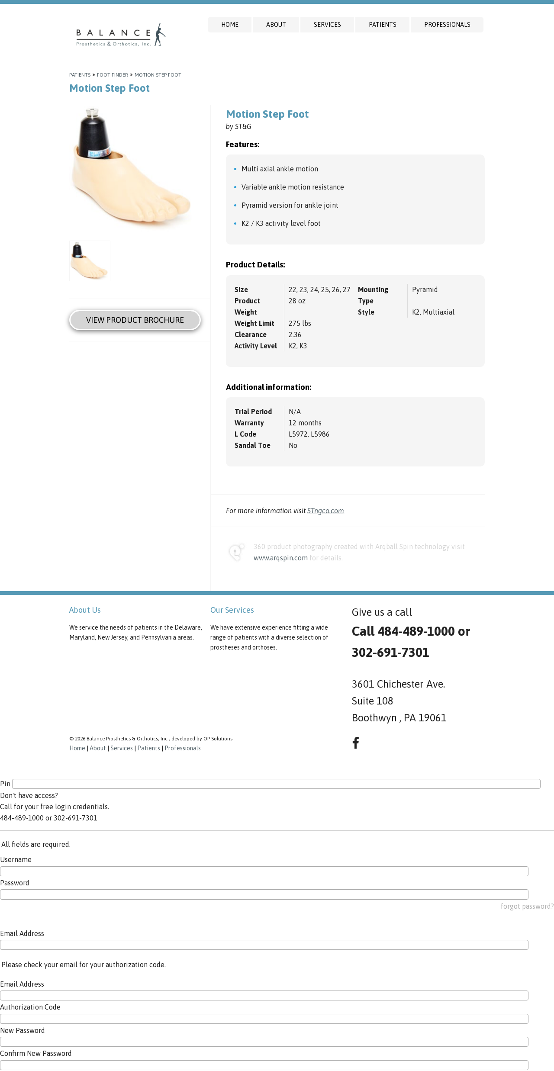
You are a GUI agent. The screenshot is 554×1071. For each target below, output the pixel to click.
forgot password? (527, 906)
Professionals (447, 24)
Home (229, 24)
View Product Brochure (135, 320)
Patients (382, 24)
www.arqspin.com (281, 558)
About (276, 24)
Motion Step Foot (158, 75)
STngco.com (325, 511)
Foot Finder (112, 75)
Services (327, 24)
